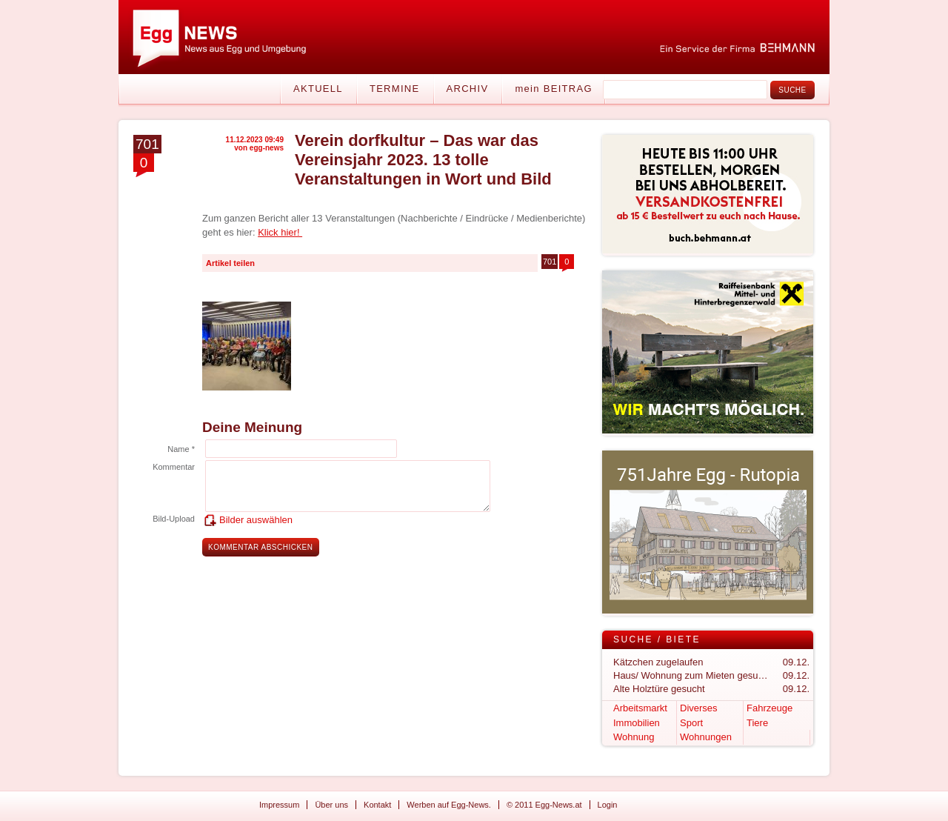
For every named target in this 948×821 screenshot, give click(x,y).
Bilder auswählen (256, 519)
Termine (395, 88)
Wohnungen (706, 736)
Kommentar (174, 466)
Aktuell (318, 88)
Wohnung (633, 736)
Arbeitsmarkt (640, 708)
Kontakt (377, 804)
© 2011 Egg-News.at (544, 804)
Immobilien (636, 722)
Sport (691, 722)
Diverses (699, 708)
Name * (181, 449)
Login (608, 804)
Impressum (279, 804)
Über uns (331, 804)
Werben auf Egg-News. (449, 804)
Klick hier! (280, 232)
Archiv (468, 88)
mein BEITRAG (553, 88)
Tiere (757, 722)
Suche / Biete (657, 639)
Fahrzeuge (769, 708)
